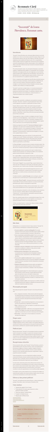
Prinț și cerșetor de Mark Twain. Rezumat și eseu (29, 418)
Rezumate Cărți (27, 6)
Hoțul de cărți (18, 395)
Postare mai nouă (16, 426)
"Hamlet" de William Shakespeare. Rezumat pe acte (29, 409)
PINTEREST (29, 13)
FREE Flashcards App (35, 13)
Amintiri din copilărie (20, 387)
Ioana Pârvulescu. (17, 399)
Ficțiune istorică (17, 397)
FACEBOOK (20, 13)
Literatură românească (18, 400)
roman (14, 401)
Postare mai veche (41, 426)
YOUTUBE (24, 13)
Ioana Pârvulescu (16, 321)
